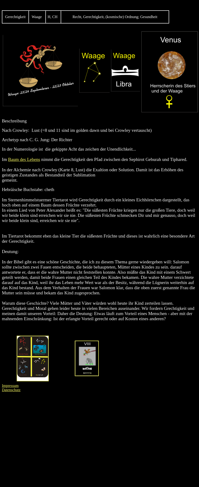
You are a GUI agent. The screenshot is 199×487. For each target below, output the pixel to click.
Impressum (10, 386)
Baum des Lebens (24, 159)
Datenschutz (11, 390)
